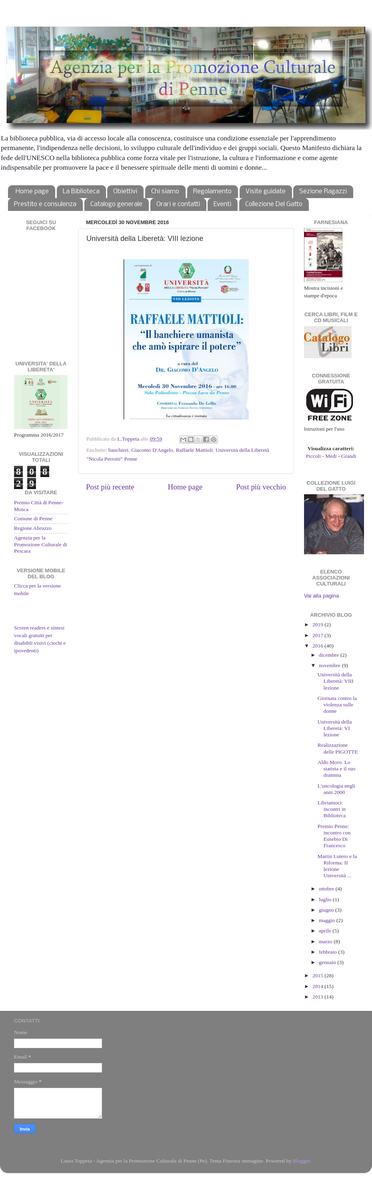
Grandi (348, 456)
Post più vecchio (261, 487)
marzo (326, 941)
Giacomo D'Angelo (152, 450)
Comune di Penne (33, 518)
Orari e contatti (178, 204)
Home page (32, 191)
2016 (318, 646)
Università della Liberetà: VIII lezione (336, 681)
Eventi (222, 204)
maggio (327, 920)
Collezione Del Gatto (273, 204)
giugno (327, 910)
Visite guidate (266, 191)
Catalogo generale (116, 204)
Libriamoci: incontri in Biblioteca (332, 809)
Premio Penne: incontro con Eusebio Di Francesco (334, 836)
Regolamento (212, 191)
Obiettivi (125, 191)
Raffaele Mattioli (194, 450)
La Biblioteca (81, 191)
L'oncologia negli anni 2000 (336, 789)
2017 (318, 635)
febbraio (328, 952)
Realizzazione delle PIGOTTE (338, 748)
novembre (330, 665)
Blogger (301, 1161)
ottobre (327, 889)
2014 (318, 986)
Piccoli (313, 456)
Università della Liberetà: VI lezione (335, 728)
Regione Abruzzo (33, 528)
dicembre (329, 655)
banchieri (118, 450)
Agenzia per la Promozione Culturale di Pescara (40, 544)
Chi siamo (165, 191)
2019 (318, 625)
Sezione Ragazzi (323, 191)
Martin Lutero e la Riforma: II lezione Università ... (337, 866)
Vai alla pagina (321, 596)
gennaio (328, 962)
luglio (326, 899)
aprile (325, 931)
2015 (318, 975)
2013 (318, 997)
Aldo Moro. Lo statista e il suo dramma (337, 768)
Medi (331, 456)
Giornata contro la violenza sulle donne (337, 704)
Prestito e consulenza (45, 204)
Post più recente (110, 487)
